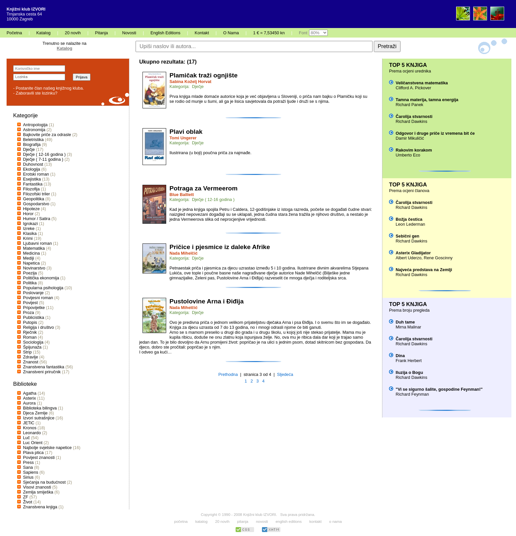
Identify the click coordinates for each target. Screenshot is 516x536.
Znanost (30, 361)
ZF (25, 496)
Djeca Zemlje (35, 412)
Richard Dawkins (411, 121)
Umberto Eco (408, 155)
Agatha (30, 393)
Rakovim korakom (414, 150)
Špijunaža (32, 347)
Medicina (31, 253)
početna (181, 521)
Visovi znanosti (37, 487)
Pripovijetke (34, 307)
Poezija (30, 272)
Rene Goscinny (438, 257)
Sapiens (30, 472)
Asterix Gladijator (413, 252)
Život (27, 501)
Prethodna (228, 374)
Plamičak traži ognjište (203, 75)
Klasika (30, 233)
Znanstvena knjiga (40, 506)
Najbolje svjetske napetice (47, 447)
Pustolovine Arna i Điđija (206, 301)
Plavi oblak (185, 131)
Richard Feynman (412, 394)
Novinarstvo (34, 268)
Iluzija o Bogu (409, 372)
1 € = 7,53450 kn (269, 32)
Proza (28, 312)
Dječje (29, 149)
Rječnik (30, 332)
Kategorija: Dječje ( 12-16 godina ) (202, 199)
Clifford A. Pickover (413, 87)
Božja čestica (409, 219)
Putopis (30, 322)
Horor (28, 213)
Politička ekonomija (41, 277)
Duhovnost (33, 164)
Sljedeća (285, 374)
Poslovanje (33, 292)
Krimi (28, 238)
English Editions (165, 32)
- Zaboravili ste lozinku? (35, 93)
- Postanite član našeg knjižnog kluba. (48, 88)
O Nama (231, 32)
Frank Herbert (409, 360)
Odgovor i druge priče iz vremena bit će (435, 133)
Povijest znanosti (39, 457)
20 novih (73, 32)
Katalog (43, 32)
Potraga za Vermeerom (203, 188)
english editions (288, 521)
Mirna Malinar (408, 326)
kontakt (315, 521)
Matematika (34, 248)
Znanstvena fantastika (43, 366)
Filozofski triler (36, 193)
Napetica (31, 263)
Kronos (30, 427)
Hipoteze (31, 208)
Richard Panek (409, 104)
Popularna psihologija (43, 287)
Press (28, 462)
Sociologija (33, 342)
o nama (335, 521)
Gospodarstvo (36, 203)
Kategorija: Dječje (186, 86)
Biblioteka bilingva (40, 408)
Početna (14, 32)
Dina (400, 355)
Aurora (29, 403)
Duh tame (405, 322)
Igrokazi (30, 223)
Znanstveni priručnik (42, 371)
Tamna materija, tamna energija (427, 99)
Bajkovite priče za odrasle (47, 134)
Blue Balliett (181, 194)
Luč (26, 437)
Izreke (29, 228)
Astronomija (34, 129)
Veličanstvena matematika (422, 82)
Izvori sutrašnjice (38, 417)
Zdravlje (30, 356)
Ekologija (31, 169)
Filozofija (31, 188)
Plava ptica (33, 452)
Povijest (30, 302)
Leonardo (32, 432)
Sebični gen (407, 236)
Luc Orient (32, 442)
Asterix (29, 398)
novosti (262, 521)
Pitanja (101, 32)
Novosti (129, 32)
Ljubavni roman (37, 243)
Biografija (31, 144)
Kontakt (202, 32)
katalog (201, 521)
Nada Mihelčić (183, 253)
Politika (30, 282)
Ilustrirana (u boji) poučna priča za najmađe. (210, 152)
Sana (28, 467)
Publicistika (33, 317)
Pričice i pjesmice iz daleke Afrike (219, 246)
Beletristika (33, 139)
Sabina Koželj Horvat (190, 81)
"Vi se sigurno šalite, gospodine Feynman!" (439, 389)
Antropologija (35, 124)
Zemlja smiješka (38, 492)
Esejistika (32, 179)
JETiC (28, 422)
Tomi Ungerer (182, 137)
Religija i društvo (38, 327)
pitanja (242, 521)
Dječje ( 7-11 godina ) (43, 159)
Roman (30, 337)
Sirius (28, 477)
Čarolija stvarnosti (414, 116)
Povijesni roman (38, 297)
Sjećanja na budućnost (44, 482)
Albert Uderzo (408, 257)
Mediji (28, 258)
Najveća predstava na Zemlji (424, 269)
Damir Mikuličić (410, 138)
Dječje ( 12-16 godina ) (44, 154)
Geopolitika (33, 198)
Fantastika (32, 184)
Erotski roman (36, 174)
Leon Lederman (410, 224)
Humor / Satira (36, 218)
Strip (27, 352)
